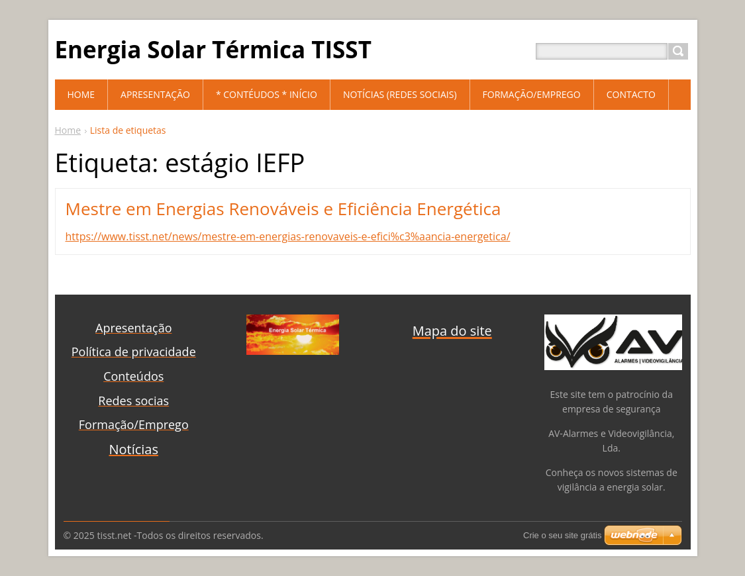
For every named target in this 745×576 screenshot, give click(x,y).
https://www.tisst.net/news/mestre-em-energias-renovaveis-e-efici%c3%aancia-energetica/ (288, 236)
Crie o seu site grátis (562, 535)
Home (68, 130)
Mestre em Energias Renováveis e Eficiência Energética (283, 208)
